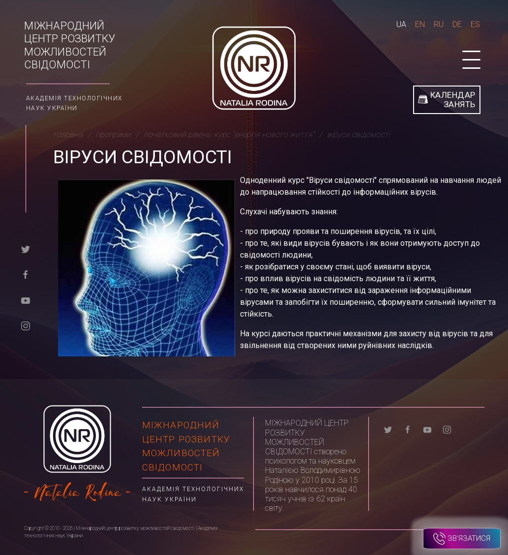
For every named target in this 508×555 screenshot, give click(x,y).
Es (475, 24)
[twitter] (25, 248)
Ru (439, 24)
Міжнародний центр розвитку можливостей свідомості (70, 45)
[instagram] (25, 325)
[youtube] (25, 299)
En (420, 24)
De (457, 24)
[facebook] (25, 274)
